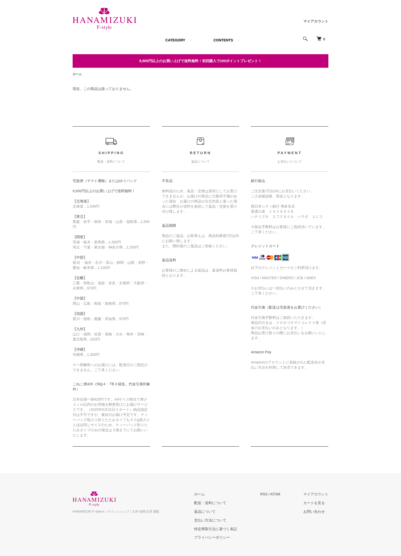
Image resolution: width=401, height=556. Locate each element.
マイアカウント (315, 21)
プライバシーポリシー (212, 537)
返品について (205, 511)
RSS (264, 494)
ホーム (77, 74)
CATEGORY (175, 40)
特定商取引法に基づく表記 (215, 529)
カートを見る (314, 503)
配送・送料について (210, 503)
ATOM (275, 494)
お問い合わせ (314, 511)
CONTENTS (223, 40)
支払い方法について (210, 520)
